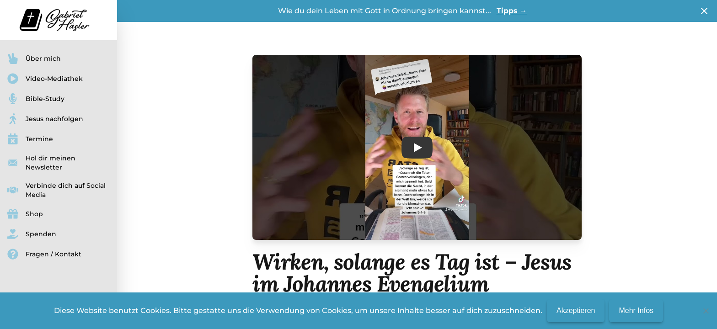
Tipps (512, 10)
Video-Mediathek (45, 78)
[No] (705, 310)
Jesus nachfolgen (45, 118)
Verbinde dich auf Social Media (56, 190)
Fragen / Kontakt (44, 254)
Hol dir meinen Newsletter (41, 162)
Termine (30, 138)
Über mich (34, 58)
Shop (25, 213)
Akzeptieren (575, 310)
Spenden (31, 233)
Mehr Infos (636, 310)
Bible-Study (35, 98)
